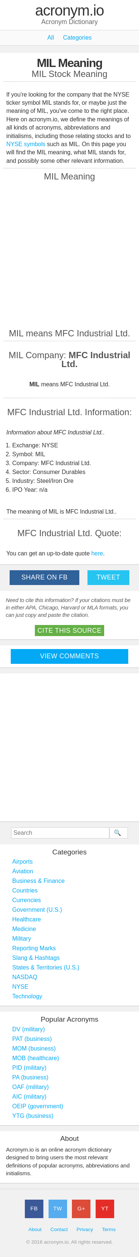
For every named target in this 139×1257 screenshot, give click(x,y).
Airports (22, 861)
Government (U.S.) (37, 910)
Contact (59, 1229)
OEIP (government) (37, 1106)
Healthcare (26, 919)
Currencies (26, 900)
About (35, 1229)
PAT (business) (32, 1039)
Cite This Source (69, 630)
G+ (81, 1208)
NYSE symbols (26, 144)
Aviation (22, 871)
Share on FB (44, 577)
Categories (77, 37)
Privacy (85, 1229)
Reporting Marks (34, 948)
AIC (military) (29, 1096)
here (97, 553)
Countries (24, 890)
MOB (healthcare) (35, 1058)
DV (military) (28, 1029)
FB (34, 1208)
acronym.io (69, 11)
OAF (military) (30, 1087)
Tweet (108, 577)
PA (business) (30, 1077)
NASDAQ (24, 977)
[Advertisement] (69, 254)
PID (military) (29, 1068)
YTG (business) (32, 1116)
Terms (109, 1229)
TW (57, 1208)
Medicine (24, 929)
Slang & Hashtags (36, 958)
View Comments (69, 656)
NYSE (20, 987)
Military (21, 938)
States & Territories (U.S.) (45, 967)
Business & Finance (38, 881)
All (50, 37)
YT (105, 1208)
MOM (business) (34, 1048)
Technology (27, 996)
